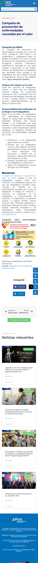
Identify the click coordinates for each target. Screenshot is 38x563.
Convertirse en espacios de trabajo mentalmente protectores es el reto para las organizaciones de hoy (18, 412)
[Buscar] (35, 9)
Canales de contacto (19, 546)
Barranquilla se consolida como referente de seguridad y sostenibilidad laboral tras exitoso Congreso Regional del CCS (19, 454)
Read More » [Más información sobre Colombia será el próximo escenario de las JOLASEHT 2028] (9, 500)
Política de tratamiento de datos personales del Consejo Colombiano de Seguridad (19, 535)
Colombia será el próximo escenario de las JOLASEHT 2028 (18, 495)
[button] (34, 3)
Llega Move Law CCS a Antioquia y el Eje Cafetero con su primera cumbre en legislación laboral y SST (19, 370)
